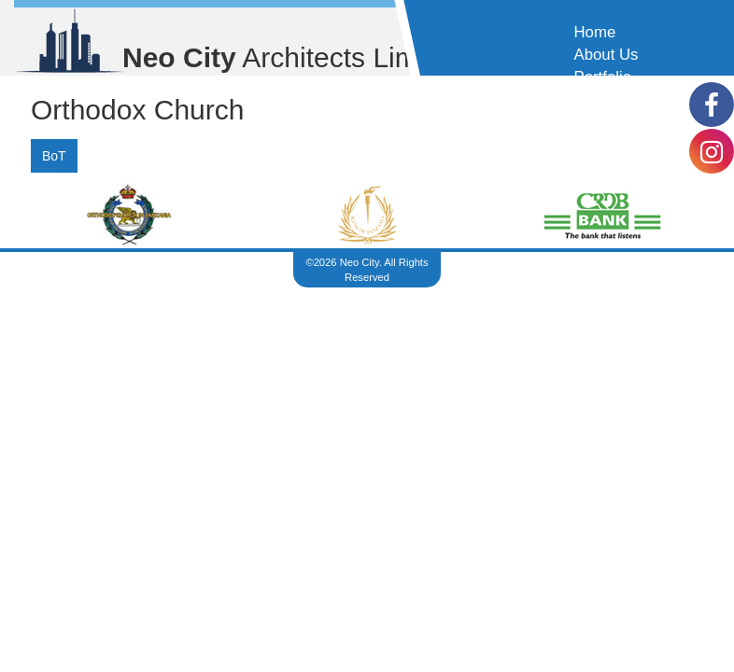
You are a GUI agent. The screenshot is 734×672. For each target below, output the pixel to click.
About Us (605, 54)
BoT (54, 155)
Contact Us (612, 99)
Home (594, 32)
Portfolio (602, 77)
